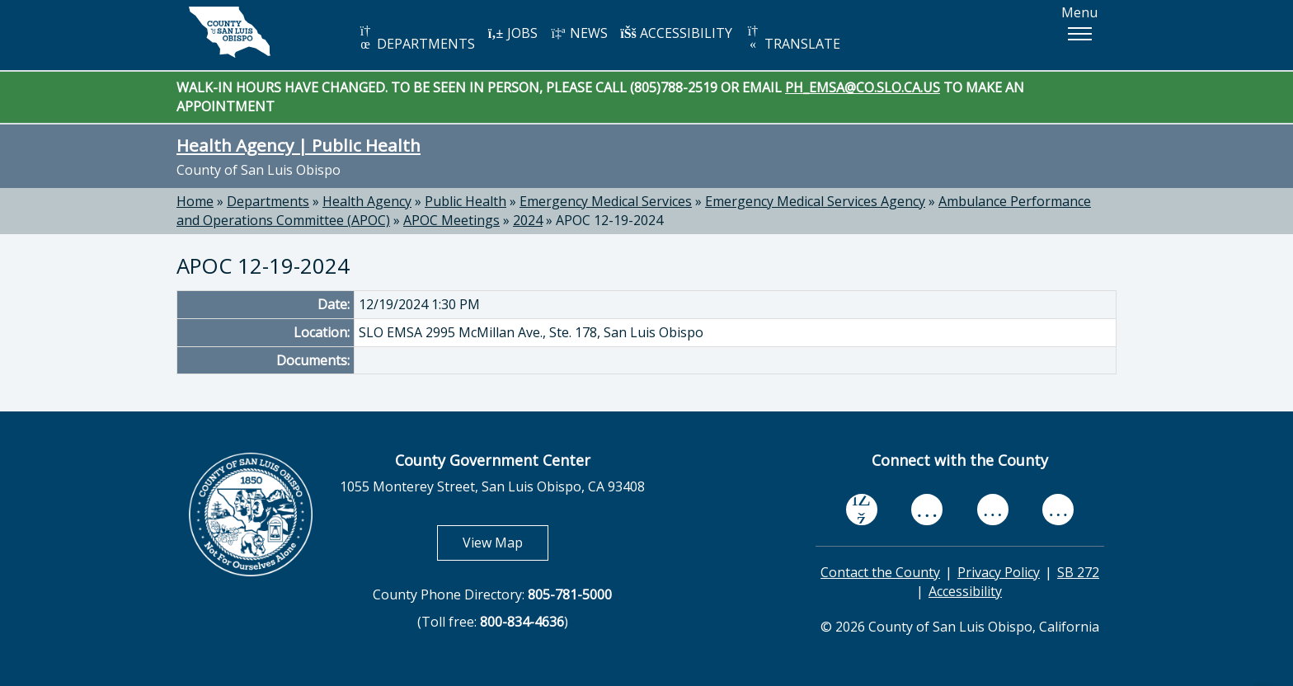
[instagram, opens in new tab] (1058, 510)
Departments (268, 201)
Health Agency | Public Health (298, 145)
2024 (528, 220)
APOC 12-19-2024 (609, 220)
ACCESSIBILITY (676, 33)
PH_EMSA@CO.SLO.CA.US (862, 87)
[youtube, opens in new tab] (927, 509)
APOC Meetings (451, 220)
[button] (1079, 33)
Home (195, 201)
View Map (505, 542)
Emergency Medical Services (606, 201)
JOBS (512, 33)
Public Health (465, 201)
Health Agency (366, 201)
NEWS (579, 33)
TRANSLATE (792, 38)
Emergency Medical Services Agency (815, 201)
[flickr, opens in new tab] (993, 510)
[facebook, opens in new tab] (862, 509)
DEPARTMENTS (416, 38)
